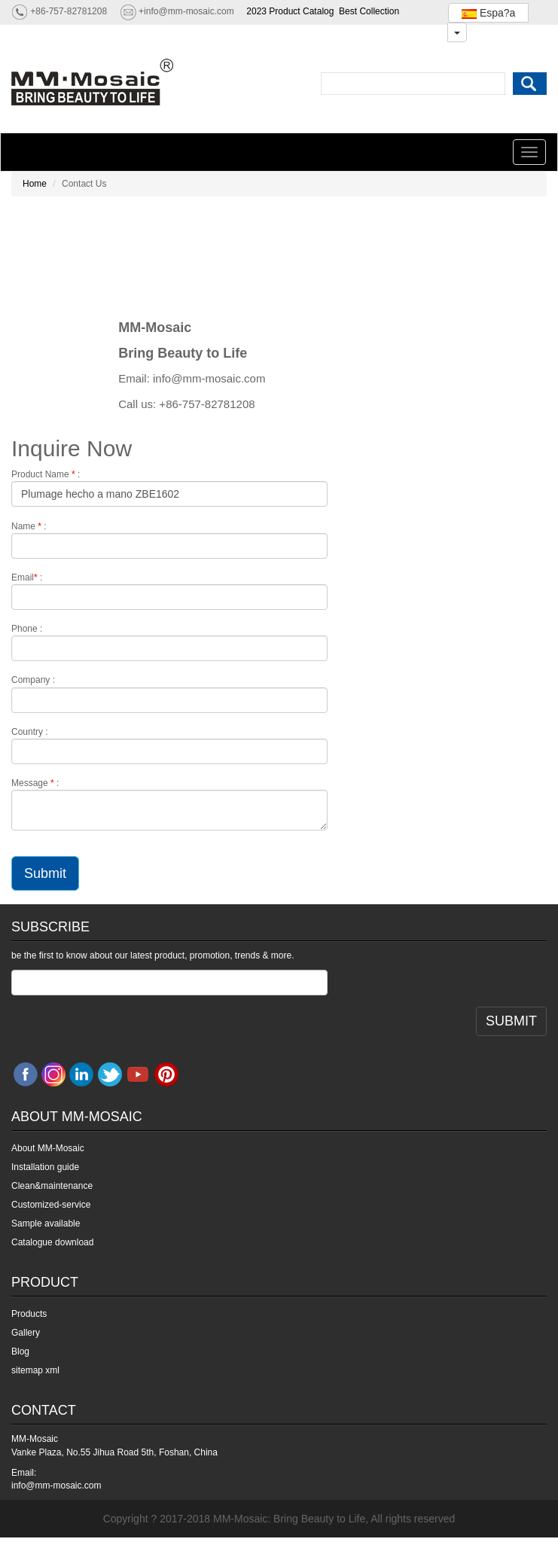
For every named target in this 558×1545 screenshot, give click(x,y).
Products (29, 1314)
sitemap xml (35, 1370)
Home (35, 183)
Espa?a (488, 13)
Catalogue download (52, 1242)
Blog (20, 1351)
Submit (45, 873)
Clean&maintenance (52, 1186)
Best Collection (369, 11)
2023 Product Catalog (290, 11)
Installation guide (45, 1167)
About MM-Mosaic (47, 1148)
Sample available (45, 1223)
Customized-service (50, 1204)
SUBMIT (511, 1020)
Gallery (25, 1332)
